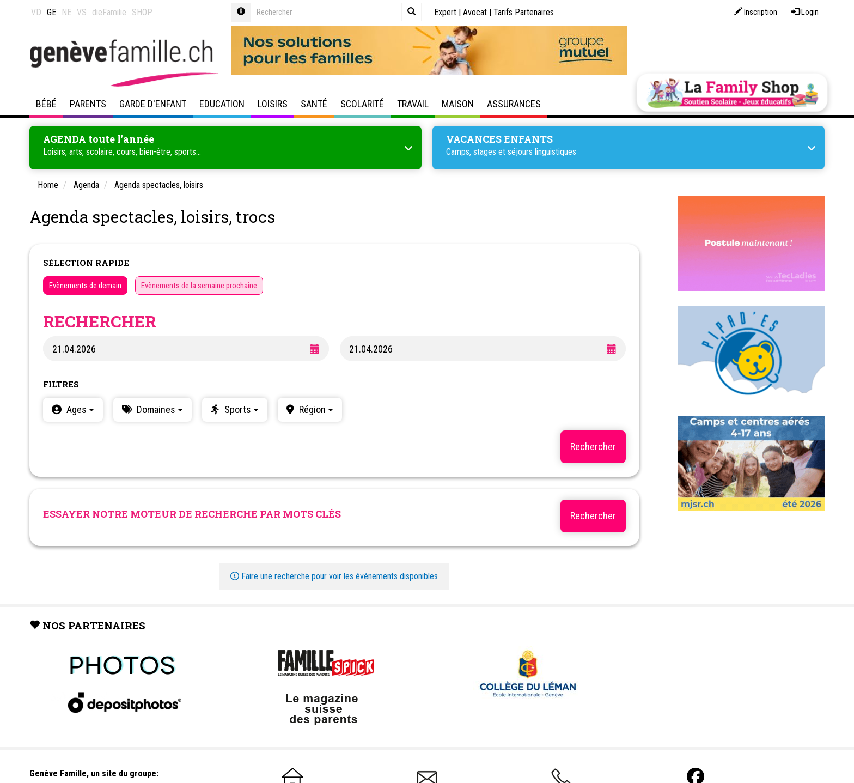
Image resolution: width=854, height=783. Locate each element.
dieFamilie (109, 12)
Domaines (159, 409)
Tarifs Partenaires (523, 12)
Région (315, 409)
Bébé (46, 104)
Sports (240, 409)
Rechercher (593, 515)
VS (82, 12)
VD (36, 12)
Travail (413, 104)
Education (222, 104)
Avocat (475, 12)
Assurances (514, 104)
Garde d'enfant (152, 104)
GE (51, 12)
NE (66, 12)
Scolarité (362, 104)
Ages (79, 409)
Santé (314, 104)
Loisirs (273, 104)
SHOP (142, 12)
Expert (445, 12)
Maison (458, 104)
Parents (88, 104)
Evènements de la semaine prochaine (199, 285)
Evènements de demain (85, 285)
